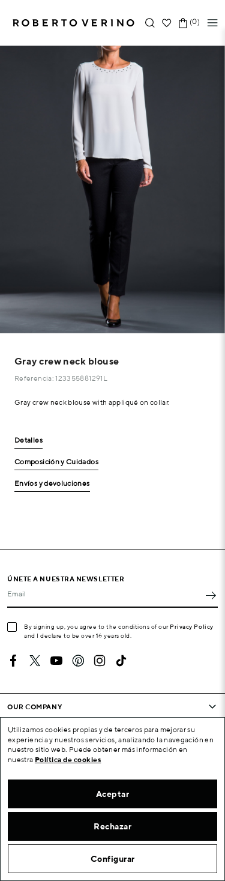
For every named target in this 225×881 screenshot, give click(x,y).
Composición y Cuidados (56, 462)
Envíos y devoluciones (52, 484)
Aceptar (113, 794)
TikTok (121, 661)
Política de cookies (68, 759)
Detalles (28, 440)
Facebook (13, 661)
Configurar (113, 859)
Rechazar (112, 826)
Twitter (35, 661)
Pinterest (78, 661)
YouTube (56, 661)
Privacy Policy (192, 626)
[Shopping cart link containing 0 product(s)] (183, 23)
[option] (112, 189)
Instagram (100, 661)
